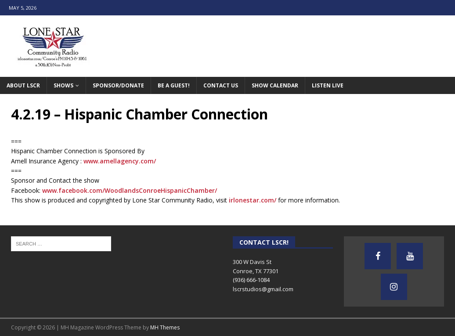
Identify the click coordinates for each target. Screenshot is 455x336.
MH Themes (165, 327)
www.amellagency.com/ (119, 161)
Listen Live (327, 85)
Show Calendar (275, 85)
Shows (63, 85)
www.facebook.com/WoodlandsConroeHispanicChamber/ (129, 190)
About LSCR (23, 85)
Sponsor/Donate (118, 85)
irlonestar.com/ (252, 200)
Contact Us (220, 85)
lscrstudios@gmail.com (263, 289)
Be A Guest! (174, 85)
